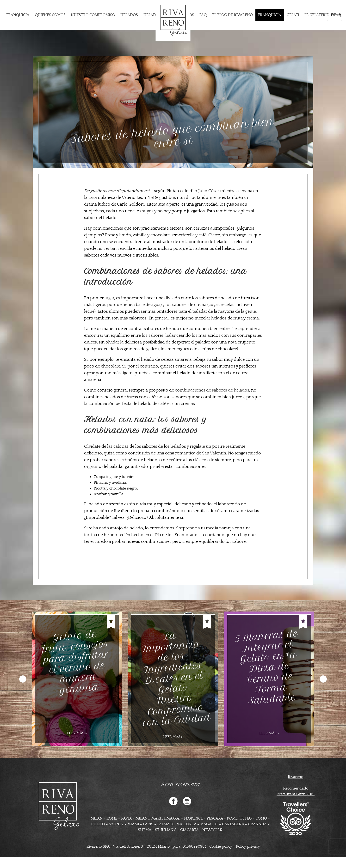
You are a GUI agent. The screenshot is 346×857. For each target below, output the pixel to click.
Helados (129, 15)
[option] (77, 679)
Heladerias (155, 15)
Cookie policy (220, 846)
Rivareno (295, 777)
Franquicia (17, 15)
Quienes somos (50, 15)
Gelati (293, 15)
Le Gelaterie (316, 15)
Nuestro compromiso (93, 15)
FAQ (203, 15)
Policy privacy (248, 846)
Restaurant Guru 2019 (296, 794)
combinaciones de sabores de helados (212, 390)
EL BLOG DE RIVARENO (232, 15)
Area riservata (180, 784)
